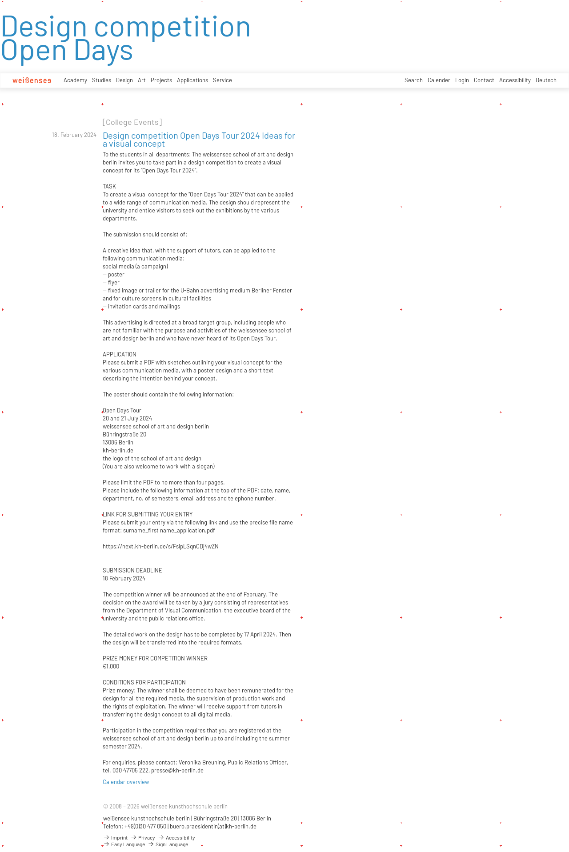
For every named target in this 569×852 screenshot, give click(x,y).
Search (414, 80)
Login (462, 80)
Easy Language (124, 844)
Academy (75, 80)
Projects (161, 80)
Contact (484, 80)
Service (222, 80)
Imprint (115, 837)
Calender (439, 80)
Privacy (142, 837)
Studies (101, 80)
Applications (192, 80)
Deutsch (546, 80)
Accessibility (515, 80)
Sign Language (168, 844)
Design (124, 80)
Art (142, 80)
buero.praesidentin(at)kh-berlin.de (213, 826)
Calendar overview (126, 781)
